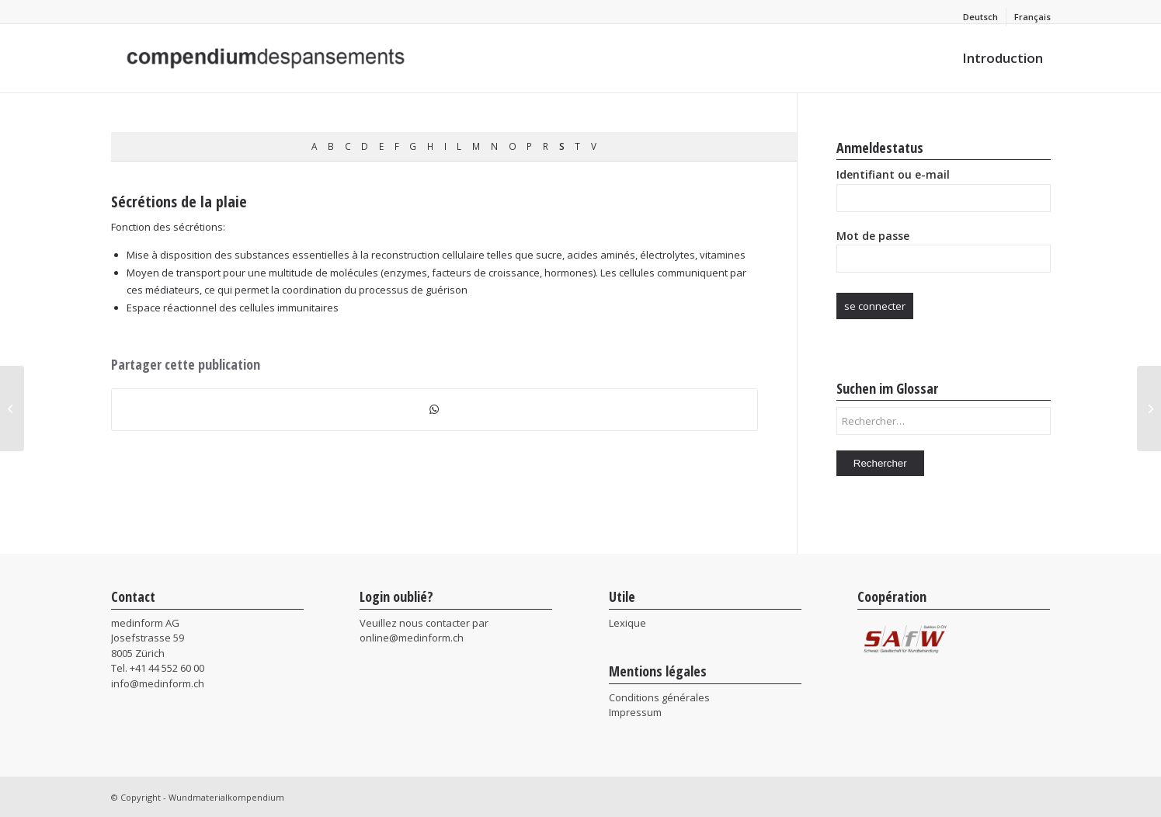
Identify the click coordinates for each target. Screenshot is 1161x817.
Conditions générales (659, 697)
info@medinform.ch (157, 683)
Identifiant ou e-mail (893, 174)
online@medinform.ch (412, 638)
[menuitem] (980, 17)
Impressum (635, 712)
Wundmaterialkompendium (226, 797)
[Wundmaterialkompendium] (269, 58)
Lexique (627, 623)
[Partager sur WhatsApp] (434, 409)
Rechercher (880, 463)
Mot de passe (872, 235)
